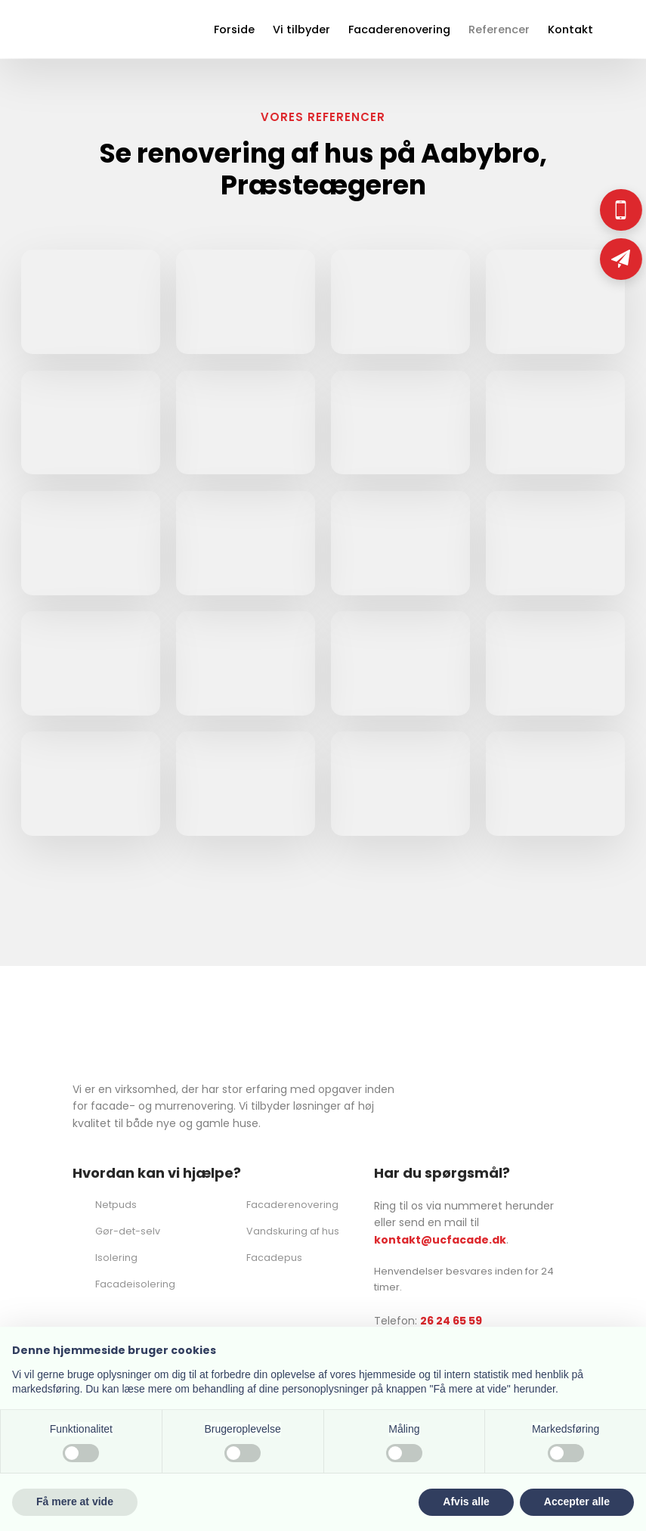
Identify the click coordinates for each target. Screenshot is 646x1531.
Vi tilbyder (301, 29)
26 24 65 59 (451, 1320)
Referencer (499, 29)
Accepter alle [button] (577, 1501)
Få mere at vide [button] (74, 1501)
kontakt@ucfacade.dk (440, 1239)
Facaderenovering (399, 29)
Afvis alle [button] (466, 1501)
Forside (234, 29)
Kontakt (570, 29)
